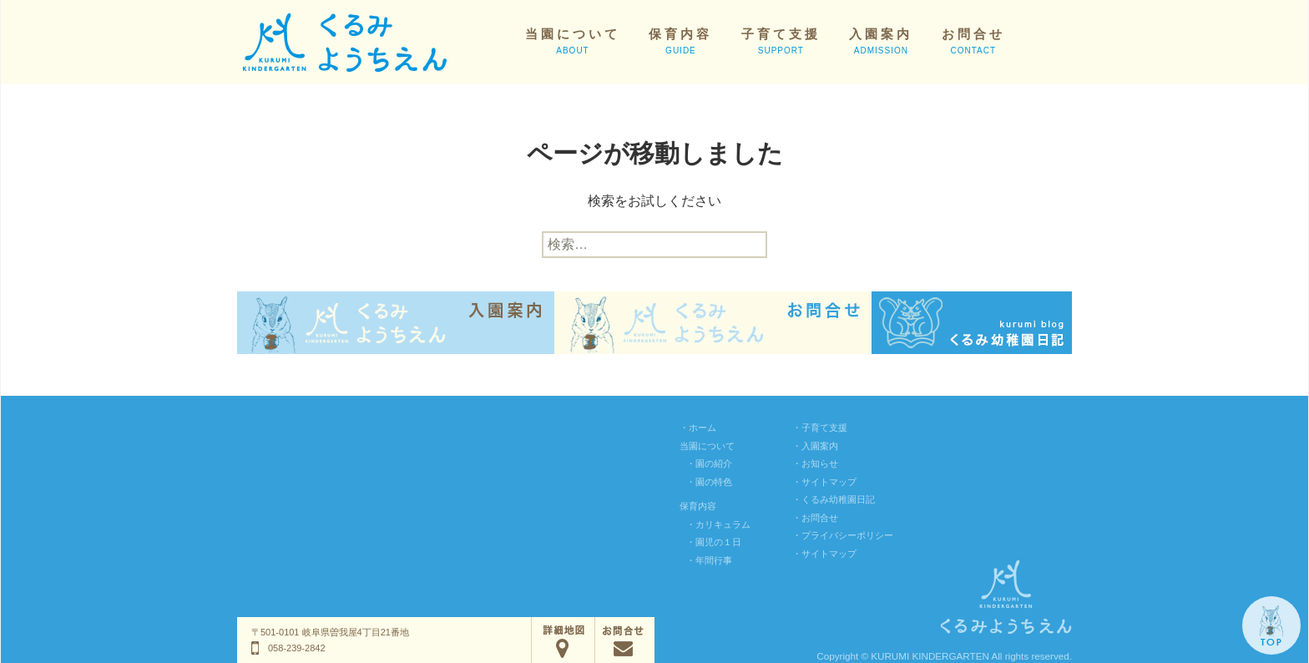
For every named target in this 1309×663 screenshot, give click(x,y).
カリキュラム (723, 524)
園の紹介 (713, 463)
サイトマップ (829, 482)
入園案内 (880, 41)
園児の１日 (718, 542)
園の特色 (713, 482)
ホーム (702, 428)
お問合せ (973, 41)
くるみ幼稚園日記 (838, 499)
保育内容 (680, 41)
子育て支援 (781, 41)
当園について (572, 41)
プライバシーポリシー (847, 535)
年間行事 (713, 560)
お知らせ (819, 463)
